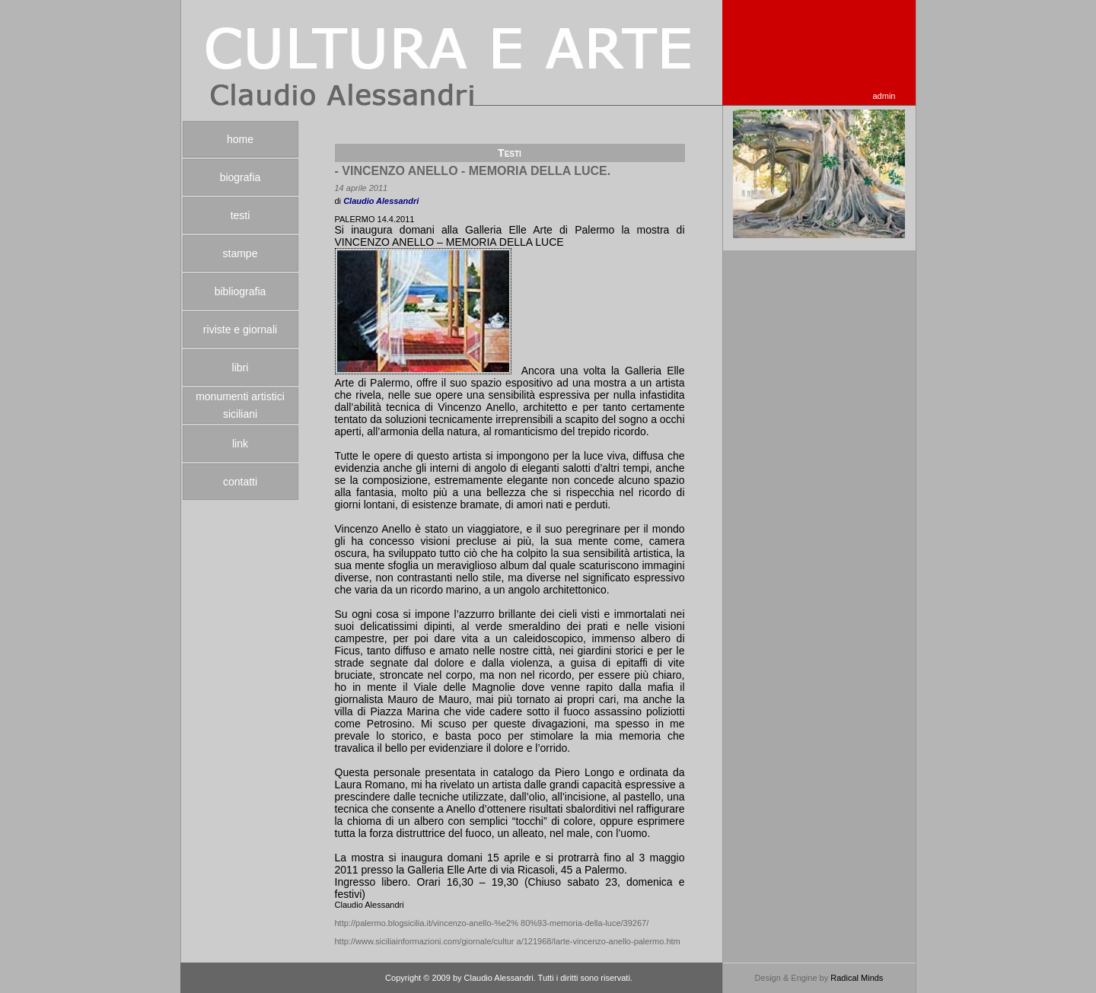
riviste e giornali (240, 329)
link (240, 444)
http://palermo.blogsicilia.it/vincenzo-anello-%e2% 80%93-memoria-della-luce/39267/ (492, 923)
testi (240, 215)
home (240, 139)
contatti (240, 482)
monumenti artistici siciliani (240, 405)
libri (240, 367)
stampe (240, 253)
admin (884, 95)
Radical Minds (856, 977)
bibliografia (240, 291)
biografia (240, 177)
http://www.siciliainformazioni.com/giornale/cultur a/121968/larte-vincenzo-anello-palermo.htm (507, 941)
